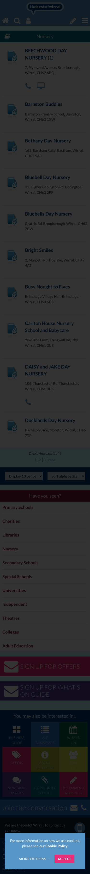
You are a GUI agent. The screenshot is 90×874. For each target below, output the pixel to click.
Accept (64, 859)
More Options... (33, 859)
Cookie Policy (56, 846)
